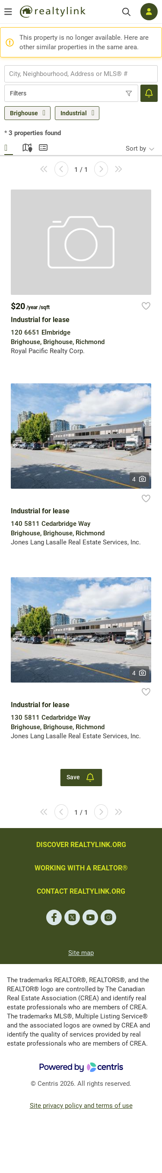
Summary (43, 146)
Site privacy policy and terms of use (81, 1106)
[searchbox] (75, 74)
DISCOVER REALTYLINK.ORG (81, 845)
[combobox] (81, 73)
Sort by (136, 148)
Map (26, 146)
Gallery (8, 146)
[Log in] (149, 11)
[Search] (126, 11)
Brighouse (24, 113)
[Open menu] (8, 11)
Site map (81, 953)
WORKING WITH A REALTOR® (81, 868)
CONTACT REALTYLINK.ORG (81, 891)
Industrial (73, 113)
